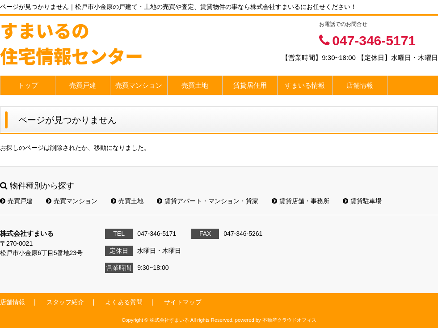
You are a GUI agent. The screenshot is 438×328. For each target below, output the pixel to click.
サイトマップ (183, 302)
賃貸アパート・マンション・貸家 (207, 200)
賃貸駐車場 (362, 200)
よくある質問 (124, 302)
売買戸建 (82, 85)
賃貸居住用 (250, 85)
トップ (28, 85)
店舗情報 (359, 85)
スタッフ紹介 (65, 302)
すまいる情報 (305, 85)
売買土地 (194, 85)
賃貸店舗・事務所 (300, 200)
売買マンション (138, 85)
